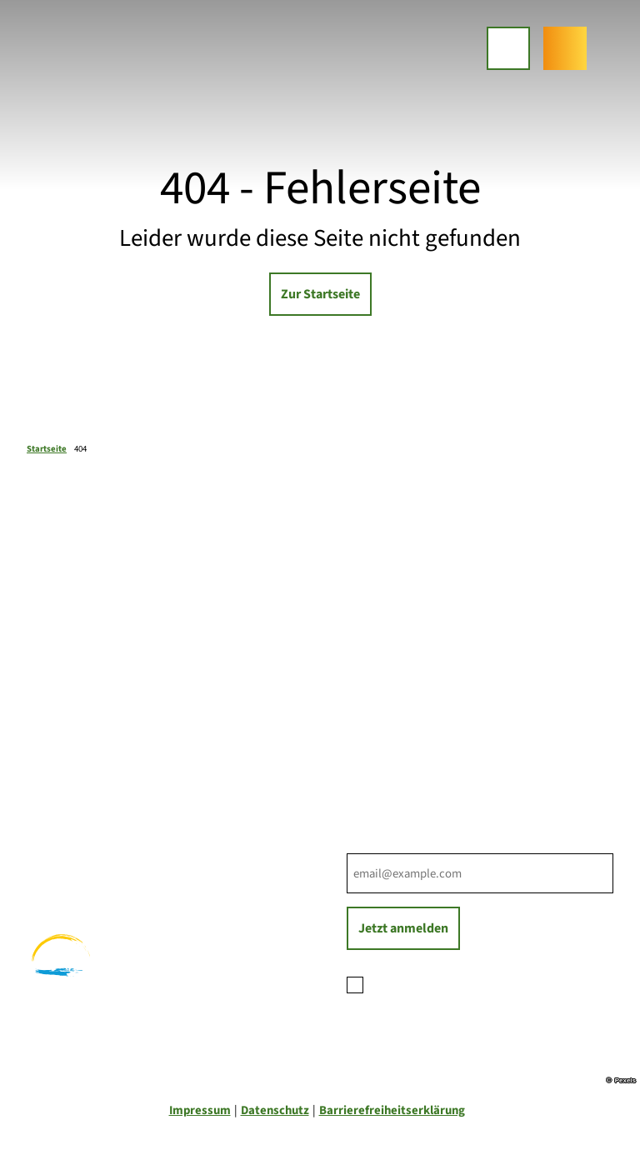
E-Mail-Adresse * (388, 843)
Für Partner (378, 715)
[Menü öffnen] (508, 48)
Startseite (47, 448)
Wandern (51, 836)
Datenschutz (275, 1110)
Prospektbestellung (400, 697)
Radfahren (55, 854)
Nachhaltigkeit (387, 734)
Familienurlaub (67, 817)
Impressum (200, 1110)
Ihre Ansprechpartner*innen (422, 679)
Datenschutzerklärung (493, 983)
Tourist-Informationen (407, 753)
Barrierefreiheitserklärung (392, 1110)
